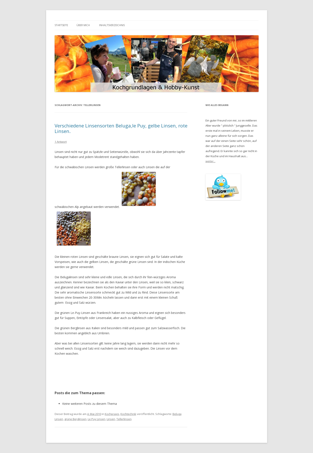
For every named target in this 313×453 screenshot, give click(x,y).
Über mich (83, 25)
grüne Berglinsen (75, 419)
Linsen (111, 419)
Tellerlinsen (124, 419)
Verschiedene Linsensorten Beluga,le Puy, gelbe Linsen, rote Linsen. (121, 128)
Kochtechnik (128, 414)
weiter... (210, 161)
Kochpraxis (112, 414)
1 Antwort (61, 142)
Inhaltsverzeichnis (112, 25)
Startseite (61, 25)
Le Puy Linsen (96, 419)
